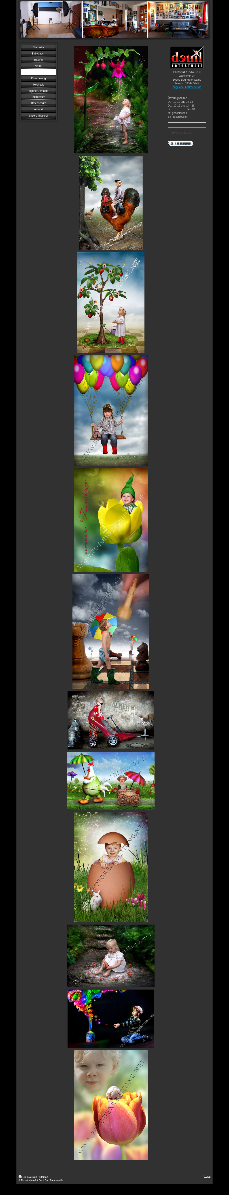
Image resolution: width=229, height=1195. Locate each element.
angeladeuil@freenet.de (187, 87)
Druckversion (28, 1177)
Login (207, 1176)
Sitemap (43, 1177)
